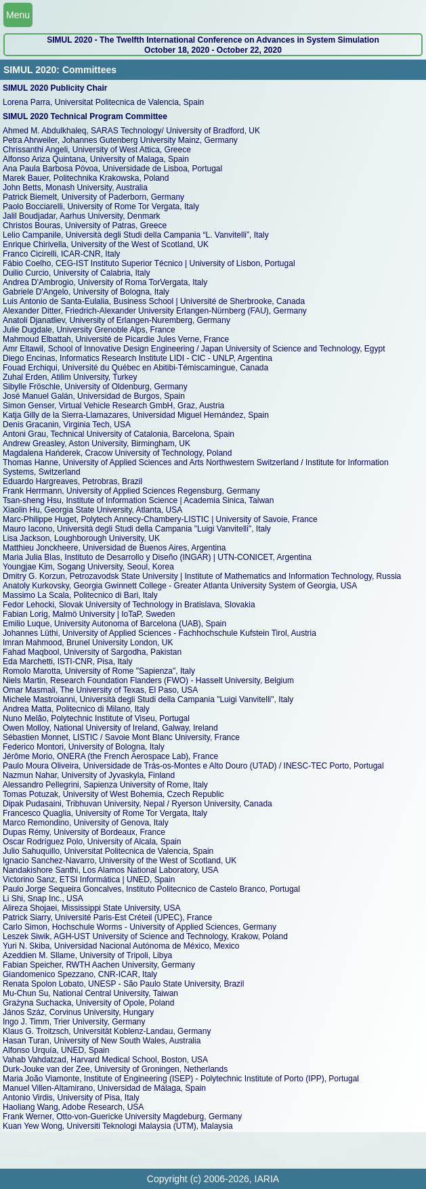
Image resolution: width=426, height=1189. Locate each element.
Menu (18, 14)
